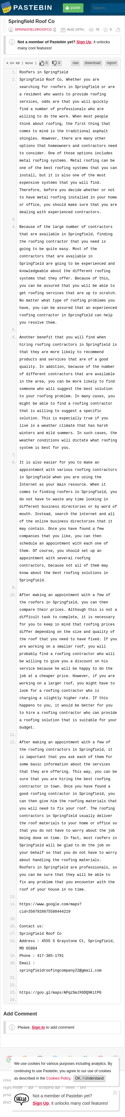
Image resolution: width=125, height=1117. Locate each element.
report (111, 63)
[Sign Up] (21, 1099)
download (92, 63)
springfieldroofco (33, 29)
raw (76, 63)
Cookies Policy (58, 1078)
